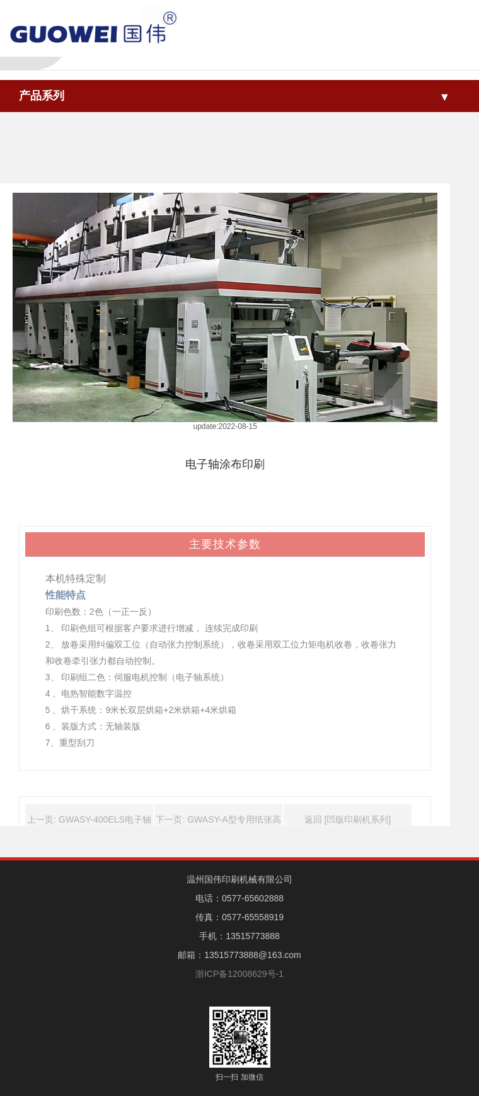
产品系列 (41, 95)
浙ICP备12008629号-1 (239, 974)
